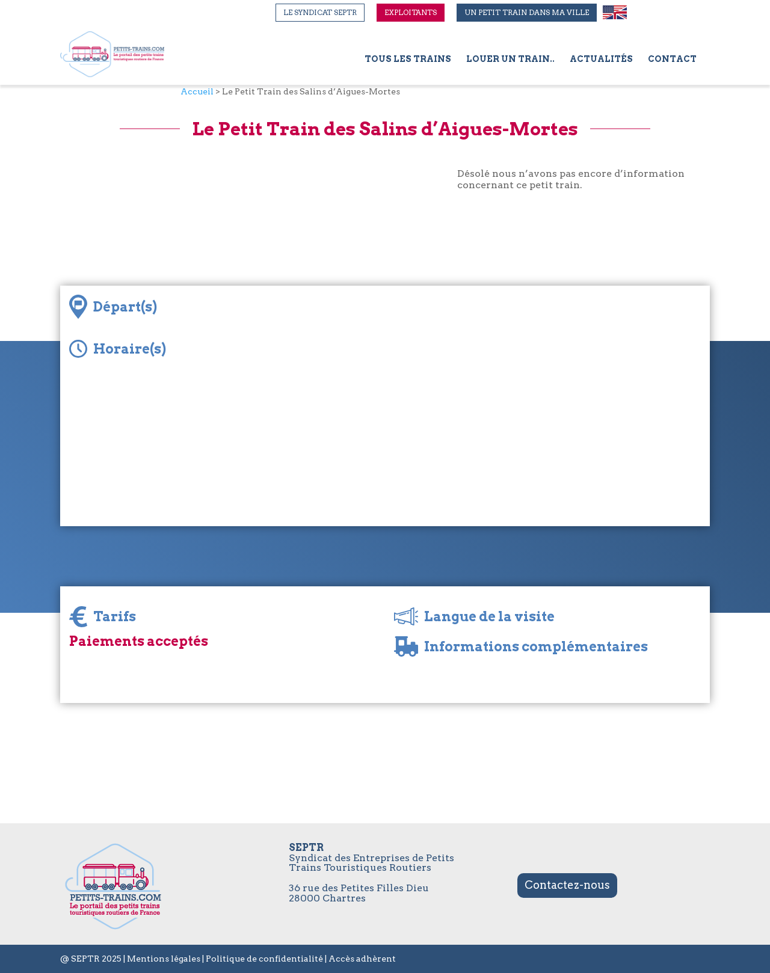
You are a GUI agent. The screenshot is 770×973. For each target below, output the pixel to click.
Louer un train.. (510, 59)
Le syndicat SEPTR (320, 12)
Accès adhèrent (362, 958)
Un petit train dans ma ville (526, 12)
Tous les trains (408, 59)
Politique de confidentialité (264, 958)
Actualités (601, 59)
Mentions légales (163, 958)
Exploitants (410, 12)
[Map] (505, 406)
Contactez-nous (567, 885)
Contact (672, 59)
